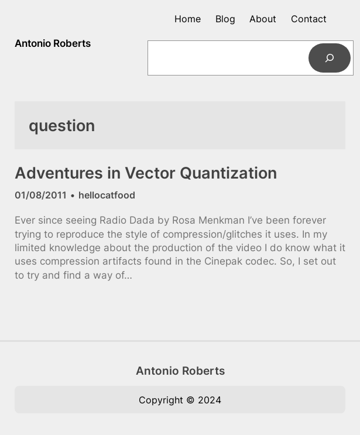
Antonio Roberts (53, 43)
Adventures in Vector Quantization (146, 172)
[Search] (329, 58)
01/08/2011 (41, 195)
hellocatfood (106, 195)
